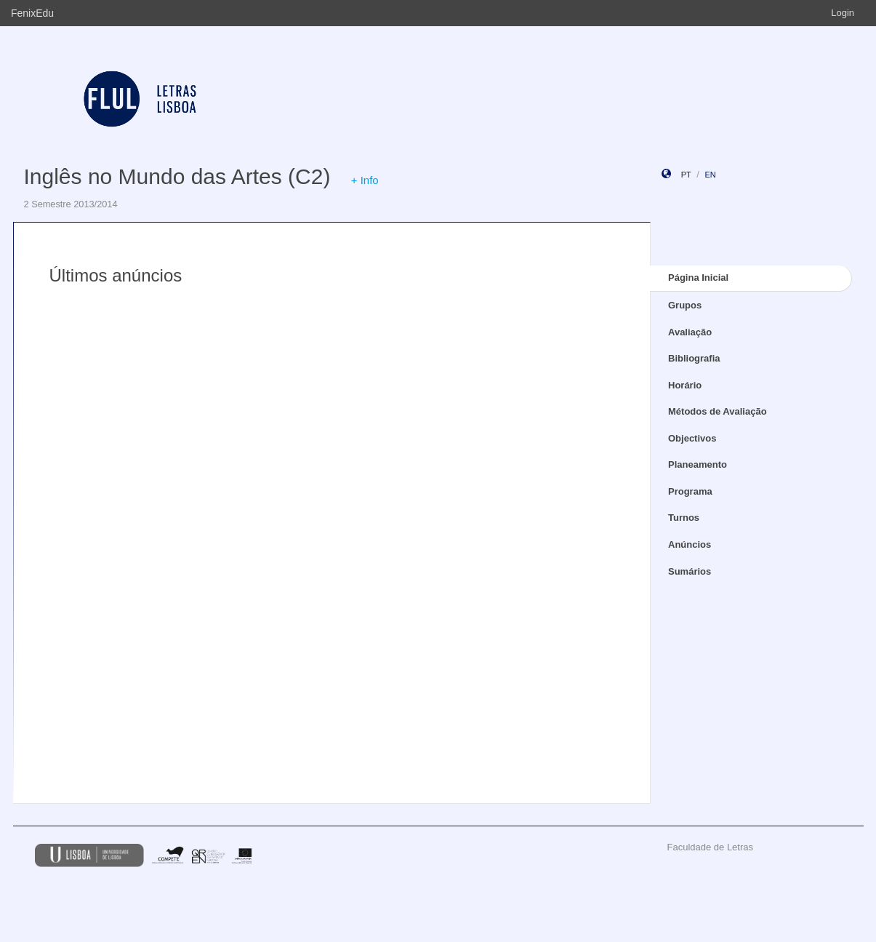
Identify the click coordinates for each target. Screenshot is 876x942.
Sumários (689, 571)
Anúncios (689, 544)
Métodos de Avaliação (717, 411)
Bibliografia (694, 358)
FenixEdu (32, 13)
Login (842, 12)
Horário (685, 385)
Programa (690, 491)
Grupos (685, 305)
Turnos (683, 517)
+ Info (365, 180)
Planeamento (697, 464)
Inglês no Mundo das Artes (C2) (177, 176)
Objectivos (692, 438)
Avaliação (690, 332)
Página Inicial (698, 277)
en (709, 174)
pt (686, 174)
